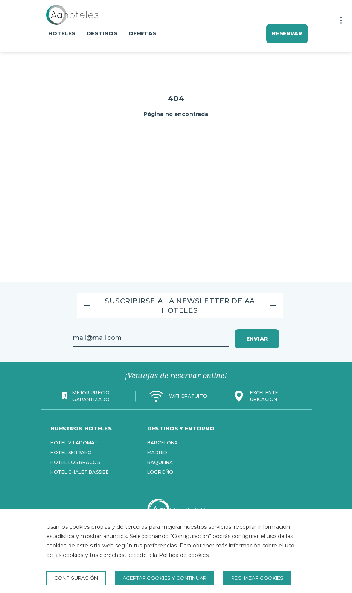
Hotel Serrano (71, 452)
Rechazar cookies (257, 578)
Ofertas (142, 33)
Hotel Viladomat (74, 443)
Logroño (160, 472)
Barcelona (162, 443)
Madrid (157, 452)
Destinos (102, 33)
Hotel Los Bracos (75, 462)
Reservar (287, 33)
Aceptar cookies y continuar (164, 578)
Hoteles (62, 33)
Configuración (76, 578)
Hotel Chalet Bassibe (79, 472)
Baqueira (160, 462)
